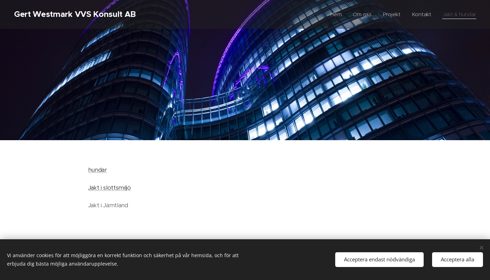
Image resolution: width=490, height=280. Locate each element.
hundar (97, 170)
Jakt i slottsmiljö (109, 187)
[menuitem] (334, 14)
